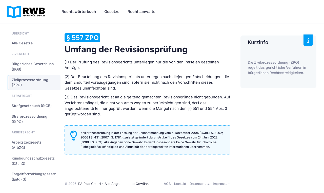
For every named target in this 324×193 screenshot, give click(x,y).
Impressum (221, 184)
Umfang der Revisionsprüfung (126, 43)
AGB (167, 184)
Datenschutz (200, 184)
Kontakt (180, 184)
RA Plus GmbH (89, 184)
